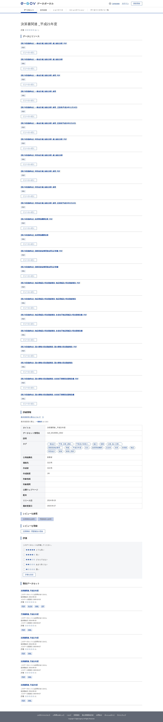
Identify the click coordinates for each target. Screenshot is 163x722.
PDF (23, 606)
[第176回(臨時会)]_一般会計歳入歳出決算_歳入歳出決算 (42, 59)
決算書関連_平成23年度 (30, 591)
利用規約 (77, 715)
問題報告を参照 (45, 519)
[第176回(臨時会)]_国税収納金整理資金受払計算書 (39, 267)
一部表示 (39, 422)
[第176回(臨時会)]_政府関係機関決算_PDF (37, 219)
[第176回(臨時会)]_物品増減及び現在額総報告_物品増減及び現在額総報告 (48, 299)
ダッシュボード (109, 715)
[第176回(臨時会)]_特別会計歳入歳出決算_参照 (38, 187)
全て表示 (45, 422)
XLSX (30, 606)
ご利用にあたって (58, 715)
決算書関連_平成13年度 (30, 661)
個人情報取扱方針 (88, 715)
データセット (29, 10)
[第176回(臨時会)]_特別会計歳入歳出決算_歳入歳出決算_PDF (44, 139)
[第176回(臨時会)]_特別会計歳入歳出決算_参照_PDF (40, 171)
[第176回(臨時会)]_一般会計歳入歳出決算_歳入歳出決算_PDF (44, 43)
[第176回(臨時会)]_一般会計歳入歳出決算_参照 (38, 91)
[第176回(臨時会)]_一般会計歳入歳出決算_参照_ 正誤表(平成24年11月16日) (49, 107)
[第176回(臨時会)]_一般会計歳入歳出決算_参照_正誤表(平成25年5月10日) (48, 123)
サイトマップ (121, 715)
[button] (114, 3)
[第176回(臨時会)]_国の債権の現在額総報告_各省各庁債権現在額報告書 (47, 395)
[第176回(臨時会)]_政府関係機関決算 (34, 235)
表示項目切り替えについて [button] (32, 417)
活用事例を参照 (29, 519)
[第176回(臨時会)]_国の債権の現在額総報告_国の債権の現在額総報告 (47, 363)
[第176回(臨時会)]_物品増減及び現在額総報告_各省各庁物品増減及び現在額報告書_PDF (54, 315)
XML (37, 606)
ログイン (125, 3)
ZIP (42, 606)
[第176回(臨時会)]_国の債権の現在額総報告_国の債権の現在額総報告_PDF (49, 347)
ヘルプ (69, 715)
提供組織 (43, 10)
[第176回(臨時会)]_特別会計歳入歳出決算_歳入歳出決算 (42, 155)
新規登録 (136, 3)
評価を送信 (29, 575)
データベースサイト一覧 (99, 10)
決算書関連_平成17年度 (30, 638)
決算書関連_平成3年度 (29, 685)
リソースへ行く (29, 52)
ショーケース (58, 10)
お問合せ (99, 715)
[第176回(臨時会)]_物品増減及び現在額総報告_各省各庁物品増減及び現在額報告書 (52, 331)
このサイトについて (43, 715)
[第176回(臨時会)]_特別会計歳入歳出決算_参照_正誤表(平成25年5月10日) (48, 203)
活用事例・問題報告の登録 (33, 531)
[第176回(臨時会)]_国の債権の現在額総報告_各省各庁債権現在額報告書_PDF (49, 379)
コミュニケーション (76, 10)
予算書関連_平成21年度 (30, 614)
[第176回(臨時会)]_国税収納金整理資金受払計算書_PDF (42, 251)
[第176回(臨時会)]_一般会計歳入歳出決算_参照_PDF (40, 75)
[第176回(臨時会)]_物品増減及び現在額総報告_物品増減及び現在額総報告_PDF (50, 283)
